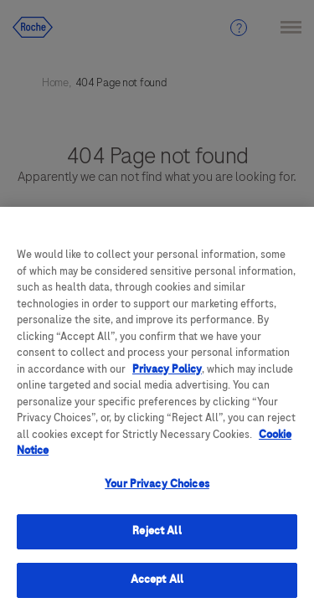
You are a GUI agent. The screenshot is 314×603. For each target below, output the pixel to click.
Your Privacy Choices (157, 490)
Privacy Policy (167, 376)
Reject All (156, 538)
